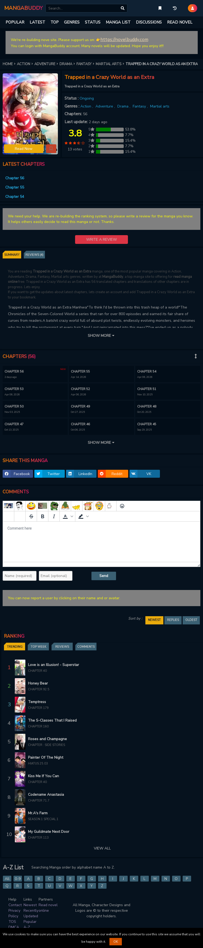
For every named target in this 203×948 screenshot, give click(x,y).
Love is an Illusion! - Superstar (53, 664)
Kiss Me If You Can (43, 776)
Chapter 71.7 (38, 801)
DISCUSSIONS (149, 22)
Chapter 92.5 (38, 689)
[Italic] (53, 516)
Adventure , (105, 106)
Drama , (124, 106)
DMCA (13, 927)
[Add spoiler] (8, 516)
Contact (15, 904)
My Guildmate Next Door (48, 831)
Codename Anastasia (46, 794)
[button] (51, 148)
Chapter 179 (38, 708)
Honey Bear (38, 683)
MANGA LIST (118, 22)
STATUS (92, 22)
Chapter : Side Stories (46, 745)
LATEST (37, 22)
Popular (30, 921)
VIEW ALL (102, 848)
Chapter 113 (38, 838)
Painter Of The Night (45, 757)
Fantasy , (141, 106)
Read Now (24, 148)
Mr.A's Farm (38, 813)
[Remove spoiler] (19, 516)
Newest (30, 904)
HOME (10, 64)
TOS (12, 921)
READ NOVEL (179, 22)
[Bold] (42, 516)
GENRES (72, 22)
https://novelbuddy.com (124, 40)
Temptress (37, 701)
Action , (87, 106)
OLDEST (191, 620)
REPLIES (173, 620)
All (7, 878)
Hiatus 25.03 (38, 764)
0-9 (18, 878)
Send (103, 575)
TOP (54, 22)
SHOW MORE (101, 335)
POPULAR (15, 22)
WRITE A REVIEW (101, 239)
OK (115, 942)
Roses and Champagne (47, 738)
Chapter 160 (38, 726)
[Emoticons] (122, 506)
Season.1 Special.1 (43, 819)
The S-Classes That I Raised (52, 720)
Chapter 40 (37, 671)
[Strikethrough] (31, 516)
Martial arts (159, 106)
